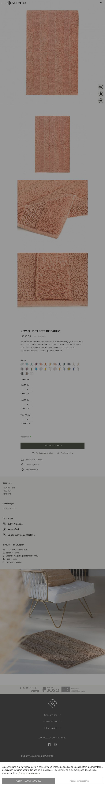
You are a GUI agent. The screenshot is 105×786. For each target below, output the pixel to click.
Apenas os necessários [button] (79, 780)
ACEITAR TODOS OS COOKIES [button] (28, 780)
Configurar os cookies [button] (29, 773)
